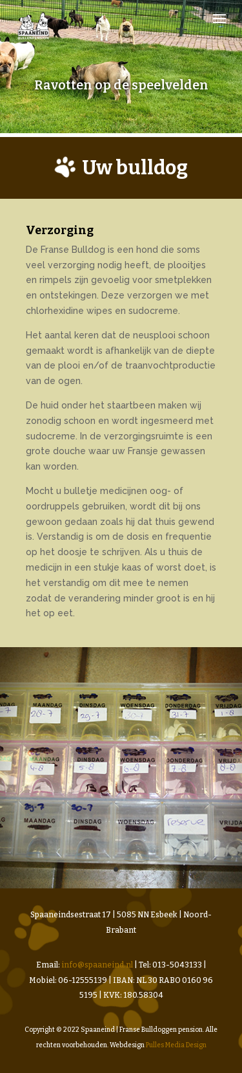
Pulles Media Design (176, 1045)
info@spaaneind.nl (97, 964)
